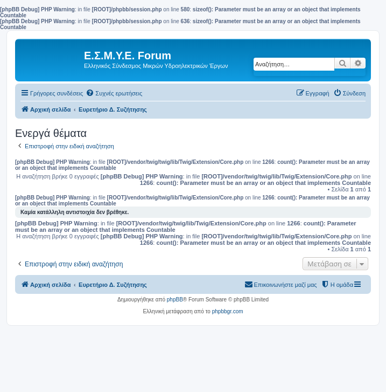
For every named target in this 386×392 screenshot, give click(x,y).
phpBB (175, 299)
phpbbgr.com (227, 311)
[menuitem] (114, 93)
